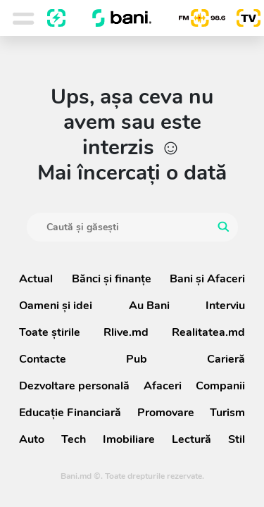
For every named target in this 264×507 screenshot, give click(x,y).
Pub (136, 359)
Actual (36, 279)
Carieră (226, 359)
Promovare (165, 412)
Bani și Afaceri (207, 279)
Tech (73, 439)
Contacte (42, 359)
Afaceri (163, 386)
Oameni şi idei (55, 305)
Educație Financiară (70, 412)
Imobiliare (129, 439)
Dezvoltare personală (74, 386)
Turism (227, 412)
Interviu (225, 305)
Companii (220, 386)
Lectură (191, 439)
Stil (236, 439)
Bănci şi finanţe (111, 279)
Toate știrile (49, 332)
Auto (31, 439)
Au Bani (149, 305)
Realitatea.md (208, 332)
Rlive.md (126, 332)
